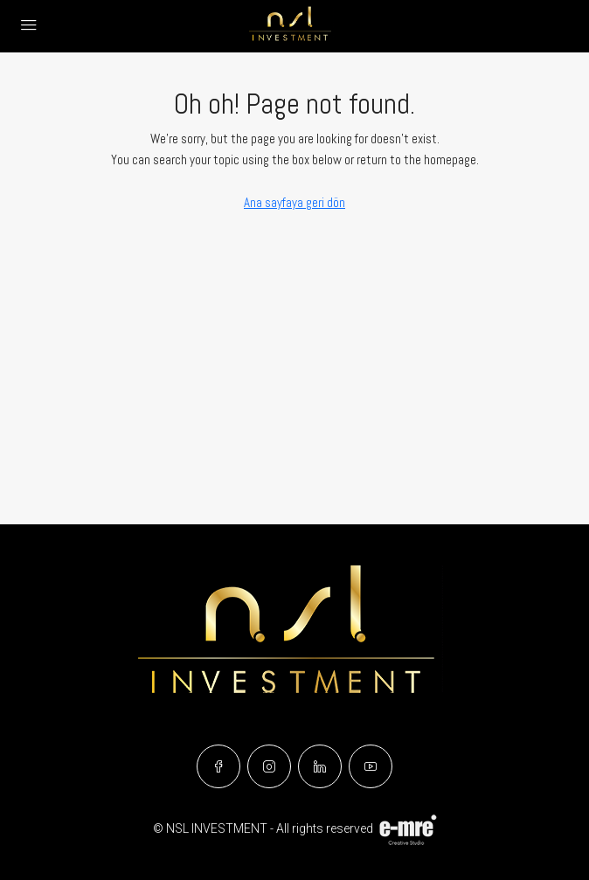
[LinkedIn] (320, 766)
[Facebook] (218, 766)
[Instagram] (269, 766)
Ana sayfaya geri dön (294, 202)
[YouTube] (370, 766)
